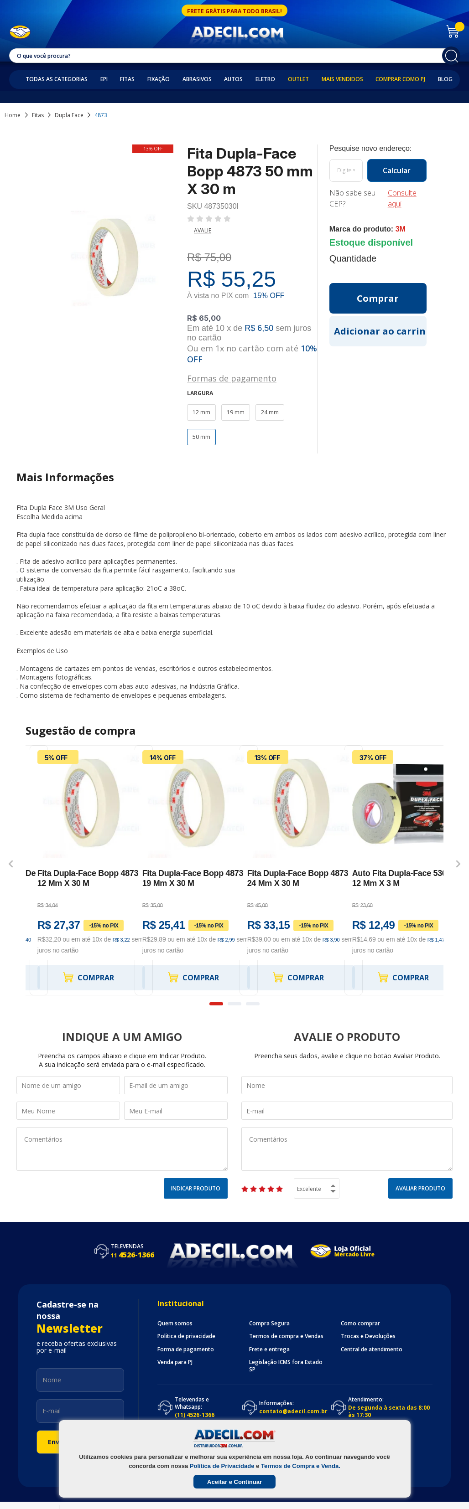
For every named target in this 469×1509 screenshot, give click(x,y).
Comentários (122, 1149)
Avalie (202, 230)
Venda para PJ (175, 1362)
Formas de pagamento (231, 377)
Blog (445, 79)
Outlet (298, 79)
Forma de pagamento (185, 1349)
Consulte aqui (402, 198)
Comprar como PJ (400, 79)
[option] (78, 870)
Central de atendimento (371, 1349)
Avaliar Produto (420, 1188)
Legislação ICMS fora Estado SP (286, 1366)
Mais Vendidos (342, 79)
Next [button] (458, 863)
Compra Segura (269, 1323)
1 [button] (216, 1003)
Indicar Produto (195, 1188)
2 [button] (234, 1003)
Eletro (265, 79)
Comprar (88, 977)
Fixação (158, 79)
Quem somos (175, 1323)
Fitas (127, 79)
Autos (233, 79)
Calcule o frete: (378, 148)
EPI (104, 79)
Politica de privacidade (186, 1336)
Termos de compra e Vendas (286, 1336)
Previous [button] (10, 863)
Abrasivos (197, 79)
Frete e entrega (269, 1349)
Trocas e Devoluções (368, 1336)
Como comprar (360, 1323)
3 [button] (253, 1003)
